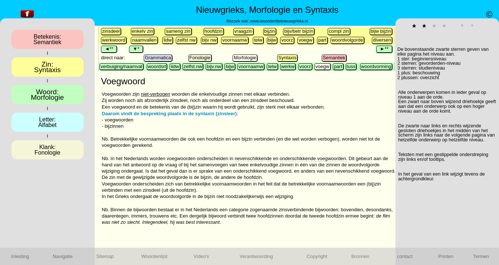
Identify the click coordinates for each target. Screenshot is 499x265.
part (322, 40)
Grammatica (158, 57)
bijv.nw (214, 66)
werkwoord (113, 40)
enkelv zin (142, 31)
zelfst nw (186, 40)
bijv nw (209, 40)
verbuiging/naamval (121, 66)
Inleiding (20, 256)
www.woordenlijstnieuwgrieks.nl (279, 21)
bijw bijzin (381, 31)
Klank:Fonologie (47, 150)
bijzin (269, 31)
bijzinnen (114, 126)
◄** (109, 49)
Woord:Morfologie (47, 94)
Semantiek (334, 57)
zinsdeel (111, 31)
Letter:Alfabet (47, 122)
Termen (481, 256)
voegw (306, 40)
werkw (288, 66)
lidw (167, 40)
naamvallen (144, 40)
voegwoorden (119, 120)
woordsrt (157, 66)
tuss (351, 66)
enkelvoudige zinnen (221, 94)
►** (384, 49)
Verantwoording (256, 256)
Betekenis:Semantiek (48, 39)
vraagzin (243, 31)
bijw (272, 40)
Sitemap (105, 256)
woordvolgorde (347, 40)
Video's (201, 256)
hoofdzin (214, 31)
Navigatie (63, 256)
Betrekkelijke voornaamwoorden (145, 139)
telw (258, 40)
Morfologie (245, 57)
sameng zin (178, 31)
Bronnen (360, 256)
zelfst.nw (193, 66)
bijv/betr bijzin (298, 31)
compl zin (339, 31)
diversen (382, 40)
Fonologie (199, 57)
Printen (445, 256)
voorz (287, 40)
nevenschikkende (253, 158)
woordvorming (376, 66)
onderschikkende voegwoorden (313, 158)
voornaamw (234, 40)
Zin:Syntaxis (47, 67)
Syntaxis (287, 57)
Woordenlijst (154, 256)
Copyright (317, 256)
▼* (136, 49)
